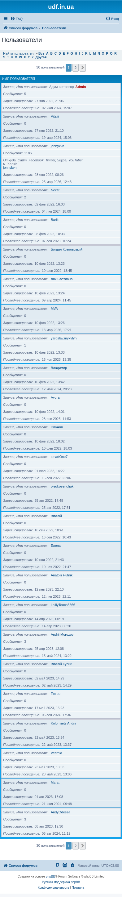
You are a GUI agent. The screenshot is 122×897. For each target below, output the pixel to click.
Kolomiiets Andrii (63, 723)
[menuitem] (16, 19)
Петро (55, 694)
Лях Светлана (62, 279)
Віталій (56, 516)
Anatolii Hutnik (61, 575)
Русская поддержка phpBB (61, 882)
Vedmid (56, 753)
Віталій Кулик (61, 664)
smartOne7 (59, 457)
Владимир (59, 368)
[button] (83, 67)
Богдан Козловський (67, 249)
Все (41, 53)
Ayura (55, 397)
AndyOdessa (60, 812)
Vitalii (55, 116)
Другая (41, 57)
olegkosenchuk (62, 486)
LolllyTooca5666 (63, 605)
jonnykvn (57, 146)
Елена (56, 545)
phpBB (50, 876)
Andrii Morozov (62, 634)
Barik (55, 220)
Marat (55, 782)
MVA (54, 308)
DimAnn (57, 427)
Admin (80, 87)
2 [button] (75, 67)
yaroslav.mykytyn (64, 338)
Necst (55, 190)
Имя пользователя (18, 79)
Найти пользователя (19, 53)
